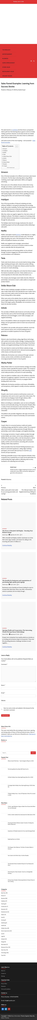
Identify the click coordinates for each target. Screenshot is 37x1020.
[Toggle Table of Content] (16, 146)
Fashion (2, 914)
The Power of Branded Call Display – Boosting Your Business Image (17, 531)
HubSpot (5, 150)
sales (30, 450)
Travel (2, 955)
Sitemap (3, 976)
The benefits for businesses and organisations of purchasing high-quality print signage (16, 581)
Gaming (2, 920)
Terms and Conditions (5, 989)
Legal (2, 936)
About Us (3, 970)
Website (3, 700)
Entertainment (7, 54)
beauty (2, 895)
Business (5, 58)
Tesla (4, 154)
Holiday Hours (7, 76)
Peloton (5, 160)
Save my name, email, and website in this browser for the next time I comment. (19, 709)
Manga (2, 941)
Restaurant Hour (8, 71)
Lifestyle (3, 939)
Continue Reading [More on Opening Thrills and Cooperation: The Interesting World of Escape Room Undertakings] (7, 647)
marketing (14, 130)
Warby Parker (6, 162)
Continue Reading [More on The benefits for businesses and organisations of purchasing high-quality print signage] (7, 595)
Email (3, 693)
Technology (6, 50)
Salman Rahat (5, 634)
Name (3, 685)
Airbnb (4, 158)
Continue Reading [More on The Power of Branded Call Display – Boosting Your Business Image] (7, 545)
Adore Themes (5, 1018)
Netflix (4, 152)
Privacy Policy (4, 983)
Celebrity (3, 901)
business (18, 234)
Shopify (5, 164)
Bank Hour (3, 893)
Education (3, 909)
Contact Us (3, 973)
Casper (5, 166)
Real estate (3, 944)
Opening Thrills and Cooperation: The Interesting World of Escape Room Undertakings (17, 631)
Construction (4, 906)
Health (2, 925)
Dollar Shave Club (7, 156)
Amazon (5, 148)
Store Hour (6, 67)
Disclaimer (3, 986)
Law (2, 933)
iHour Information (15, 1016)
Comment (4, 664)
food (2, 917)
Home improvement (8, 63)
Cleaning (3, 903)
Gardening (3, 922)
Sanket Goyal (21, 90)
